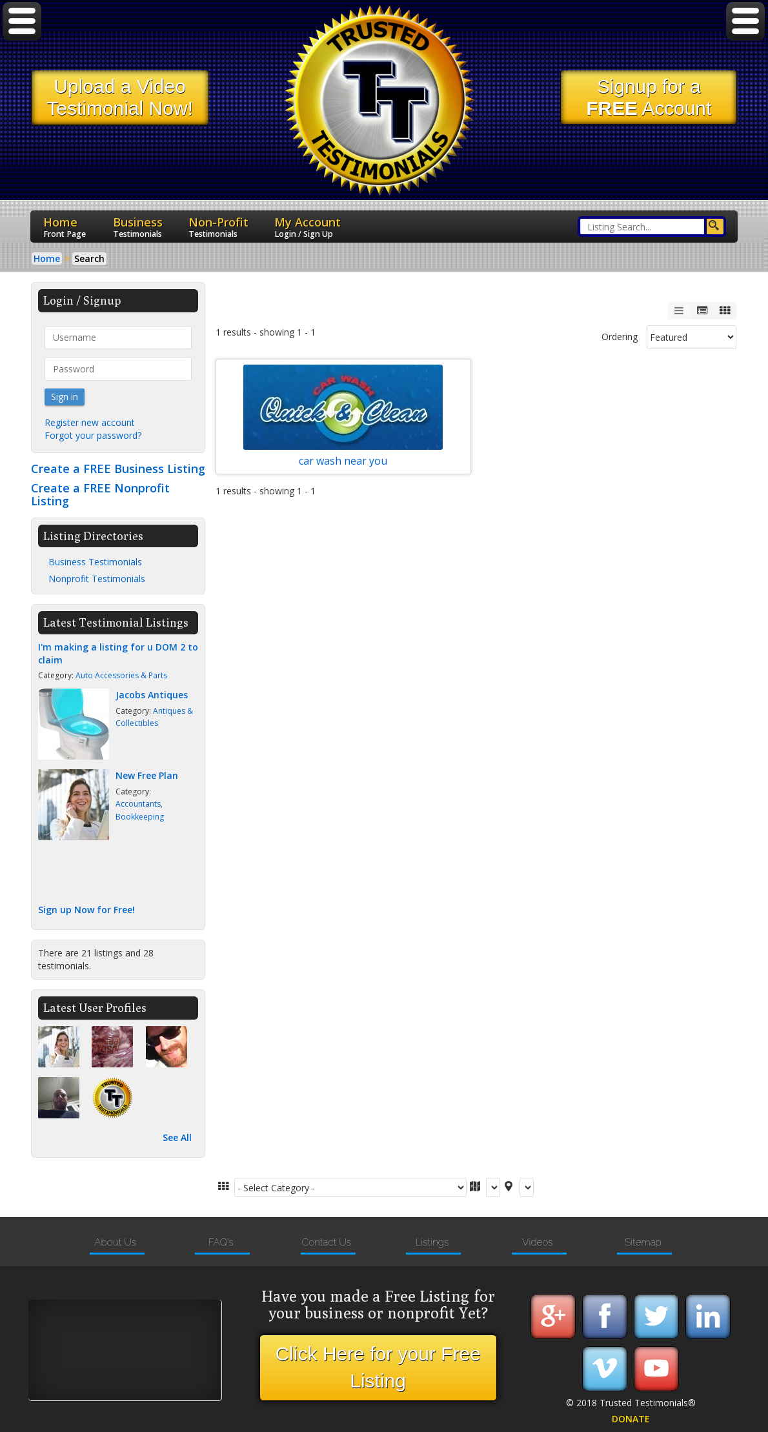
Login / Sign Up (303, 233)
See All (177, 1137)
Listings (432, 1242)
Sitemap (643, 1242)
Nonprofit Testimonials (96, 578)
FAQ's (220, 1242)
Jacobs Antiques (152, 695)
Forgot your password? (93, 435)
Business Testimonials (95, 562)
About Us (115, 1242)
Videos (537, 1242)
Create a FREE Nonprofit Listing (100, 494)
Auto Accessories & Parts (121, 675)
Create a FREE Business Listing (118, 468)
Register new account (90, 422)
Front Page (64, 233)
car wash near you (343, 457)
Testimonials (137, 233)
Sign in (64, 396)
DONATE (631, 1419)
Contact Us (326, 1242)
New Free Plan (147, 775)
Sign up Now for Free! (86, 909)
